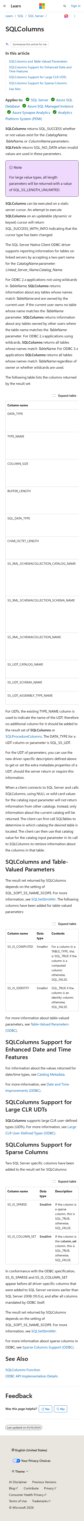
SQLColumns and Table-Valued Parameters (38, 61)
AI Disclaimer (18, 1482)
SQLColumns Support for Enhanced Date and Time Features (40, 69)
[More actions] (75, 16)
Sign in (75, 6)
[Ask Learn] (66, 16)
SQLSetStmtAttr (43, 899)
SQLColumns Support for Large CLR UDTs (37, 77)
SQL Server (36, 16)
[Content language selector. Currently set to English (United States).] (29, 1450)
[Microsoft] (42, 6)
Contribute (31, 1488)
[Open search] (64, 6)
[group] (42, 552)
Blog (12, 1488)
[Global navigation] (4, 6)
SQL (21, 16)
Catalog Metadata (51, 1074)
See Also (15, 89)
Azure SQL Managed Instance (50, 106)
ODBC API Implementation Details (31, 1376)
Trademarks (40, 1501)
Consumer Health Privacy (26, 1495)
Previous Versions (44, 1482)
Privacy (49, 1488)
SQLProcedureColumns (23, 736)
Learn (9, 16)
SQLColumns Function (22, 1369)
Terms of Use (18, 1501)
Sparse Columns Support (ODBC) (48, 1347)
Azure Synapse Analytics (31, 112)
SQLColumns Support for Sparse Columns (38, 83)
